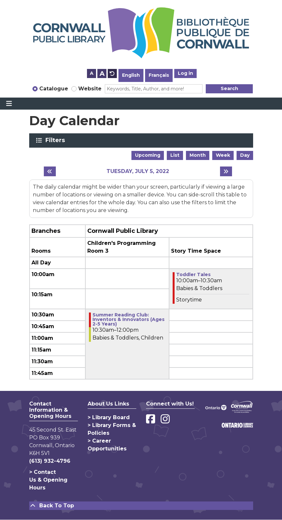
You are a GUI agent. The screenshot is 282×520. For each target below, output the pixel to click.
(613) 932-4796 (49, 461)
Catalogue (53, 89)
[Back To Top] (141, 505)
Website (90, 89)
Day (245, 155)
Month (198, 155)
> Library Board (109, 417)
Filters (56, 140)
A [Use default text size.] (112, 73)
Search (229, 88)
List (174, 155)
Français (159, 75)
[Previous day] (50, 171)
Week (223, 155)
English (131, 75)
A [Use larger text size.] (102, 73)
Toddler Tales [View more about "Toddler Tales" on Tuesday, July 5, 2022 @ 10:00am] (193, 274)
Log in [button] (185, 73)
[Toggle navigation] (9, 103)
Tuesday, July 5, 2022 (137, 171)
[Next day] (226, 171)
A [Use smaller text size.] (91, 73)
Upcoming (147, 155)
